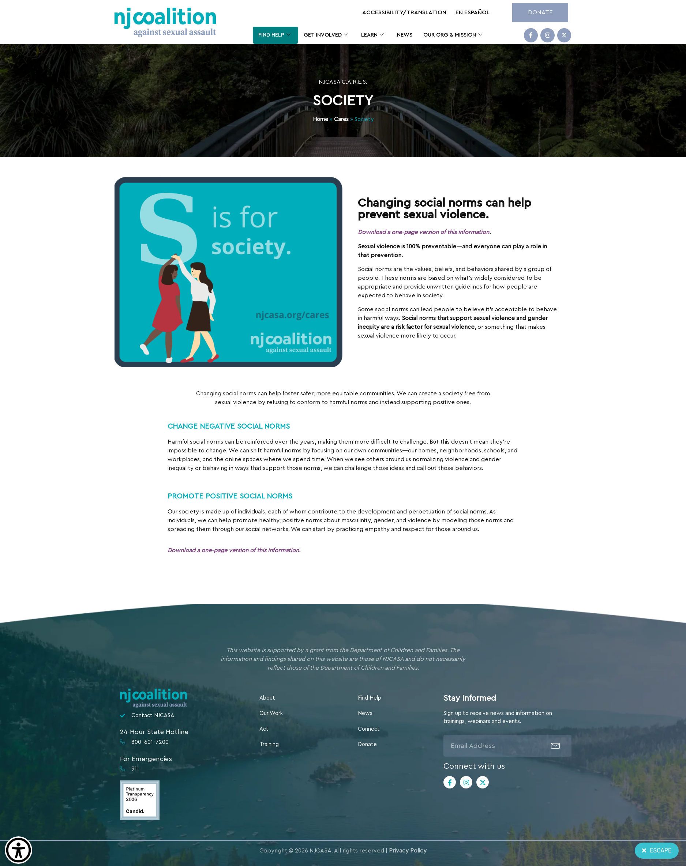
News (404, 35)
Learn (372, 35)
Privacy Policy (408, 851)
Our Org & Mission (452, 35)
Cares (341, 119)
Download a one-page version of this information (429, 232)
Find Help (274, 35)
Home (320, 119)
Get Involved (326, 35)
